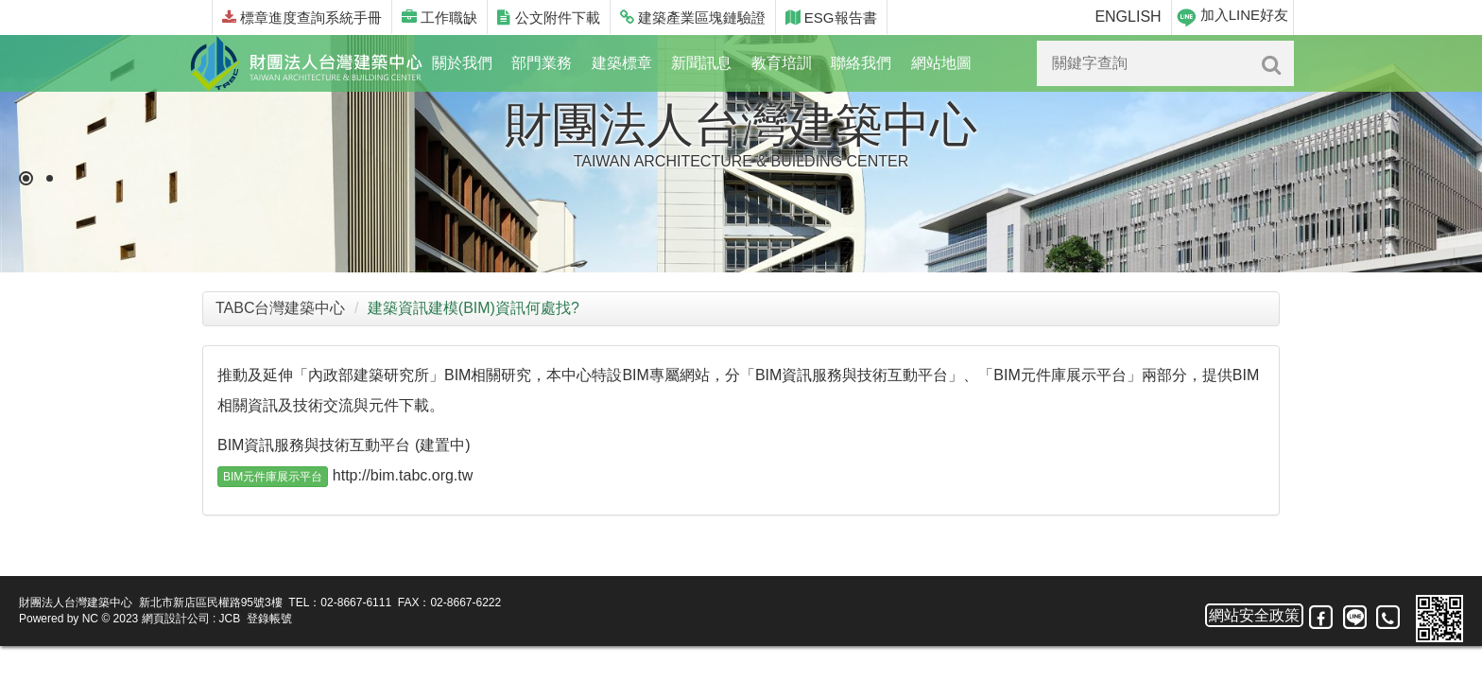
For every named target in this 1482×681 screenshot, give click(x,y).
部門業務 (541, 63)
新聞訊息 (701, 63)
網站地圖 (941, 63)
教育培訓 (781, 63)
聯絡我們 (861, 63)
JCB (230, 618)
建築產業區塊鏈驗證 (693, 17)
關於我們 (462, 63)
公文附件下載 (548, 17)
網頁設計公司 (176, 618)
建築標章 (622, 63)
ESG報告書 (831, 17)
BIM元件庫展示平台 (272, 476)
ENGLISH (1127, 17)
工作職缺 (439, 17)
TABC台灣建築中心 (280, 308)
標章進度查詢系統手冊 (302, 17)
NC (90, 618)
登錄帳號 (269, 618)
